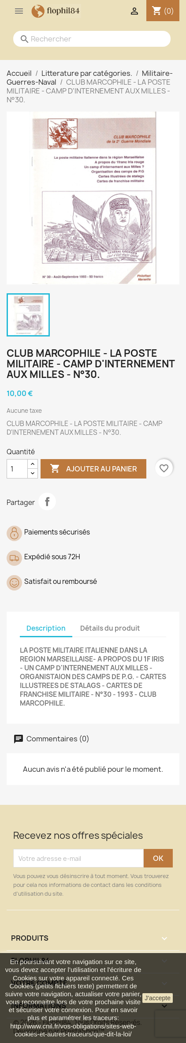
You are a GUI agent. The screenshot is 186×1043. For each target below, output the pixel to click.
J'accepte (158, 998)
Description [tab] (46, 628)
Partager (47, 501)
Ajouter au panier (93, 469)
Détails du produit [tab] (110, 628)
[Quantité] (17, 469)
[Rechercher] (83, 38)
